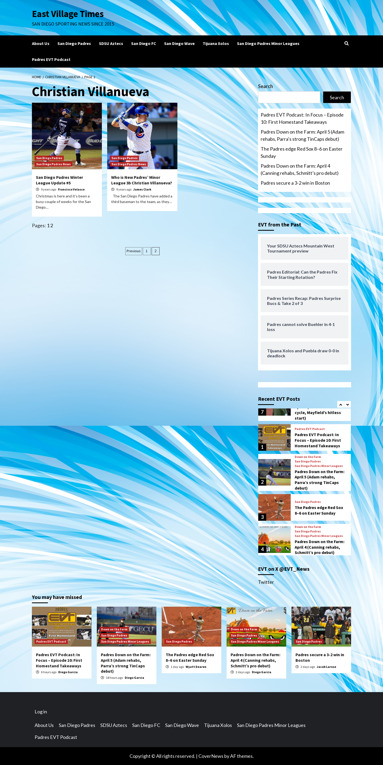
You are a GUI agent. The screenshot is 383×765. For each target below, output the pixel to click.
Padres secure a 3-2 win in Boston (295, 183)
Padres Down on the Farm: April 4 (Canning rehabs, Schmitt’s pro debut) (300, 169)
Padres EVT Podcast (51, 59)
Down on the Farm (308, 456)
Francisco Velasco (71, 189)
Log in (41, 711)
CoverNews (210, 756)
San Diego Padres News (53, 164)
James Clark (142, 189)
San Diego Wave (179, 43)
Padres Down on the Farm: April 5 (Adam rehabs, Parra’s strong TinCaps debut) (302, 135)
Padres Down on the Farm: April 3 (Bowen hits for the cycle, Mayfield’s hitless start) (320, 409)
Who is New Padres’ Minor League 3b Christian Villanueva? (141, 180)
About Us (40, 43)
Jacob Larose (326, 667)
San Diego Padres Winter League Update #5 (59, 180)
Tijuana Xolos (216, 43)
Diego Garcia (68, 672)
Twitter (266, 582)
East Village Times (68, 14)
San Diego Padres (74, 43)
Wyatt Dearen (196, 667)
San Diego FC (143, 43)
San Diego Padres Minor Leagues (268, 43)
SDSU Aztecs (111, 43)
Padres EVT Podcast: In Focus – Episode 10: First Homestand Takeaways (302, 118)
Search (265, 86)
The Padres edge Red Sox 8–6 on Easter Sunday (302, 152)
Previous (134, 251)
